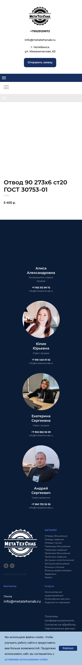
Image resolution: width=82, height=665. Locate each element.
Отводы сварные (54, 539)
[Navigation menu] (4, 78)
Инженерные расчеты (57, 598)
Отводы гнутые (53, 542)
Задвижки (50, 574)
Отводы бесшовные (56, 535)
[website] (6, 565)
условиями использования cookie (26, 659)
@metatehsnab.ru (25, 601)
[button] (40, 62)
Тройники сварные (56, 556)
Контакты (10, 586)
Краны (48, 577)
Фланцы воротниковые (58, 570)
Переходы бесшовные (57, 546)
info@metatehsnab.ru (40, 40)
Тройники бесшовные (57, 553)
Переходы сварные (56, 549)
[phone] (12, 565)
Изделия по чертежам (57, 602)
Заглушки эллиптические (59, 560)
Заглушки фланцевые (57, 563)
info (7, 601)
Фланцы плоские (54, 567)
